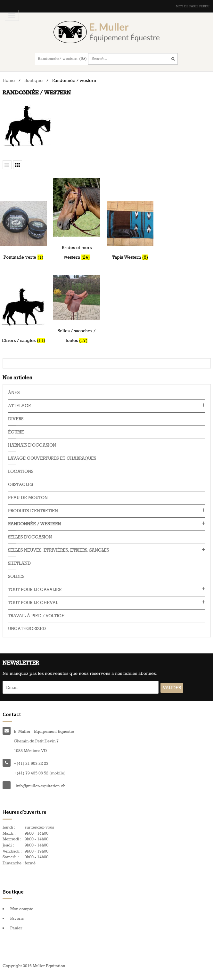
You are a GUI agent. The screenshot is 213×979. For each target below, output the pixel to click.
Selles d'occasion (30, 537)
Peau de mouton (28, 497)
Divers (15, 419)
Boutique (33, 80)
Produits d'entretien (33, 511)
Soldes (16, 576)
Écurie (16, 432)
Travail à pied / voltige (36, 616)
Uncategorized (27, 628)
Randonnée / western (34, 524)
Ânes (14, 392)
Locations (20, 471)
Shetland (19, 563)
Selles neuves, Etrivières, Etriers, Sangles (58, 550)
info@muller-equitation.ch (40, 786)
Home (9, 80)
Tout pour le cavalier (34, 589)
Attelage (19, 406)
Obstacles (20, 484)
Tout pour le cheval (33, 602)
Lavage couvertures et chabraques (52, 458)
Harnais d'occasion (32, 445)
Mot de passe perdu (192, 6)
